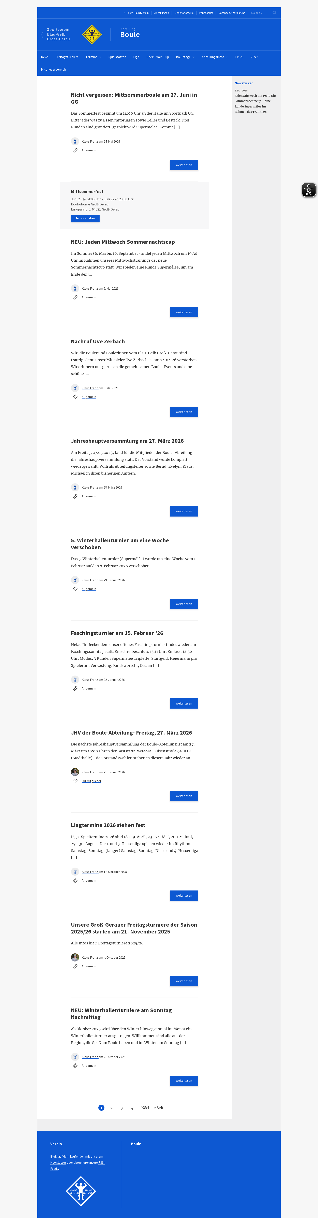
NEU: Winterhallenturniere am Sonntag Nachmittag (121, 1018)
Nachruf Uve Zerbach (98, 342)
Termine (91, 57)
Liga (136, 57)
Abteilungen (161, 13)
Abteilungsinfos (213, 57)
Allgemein (89, 150)
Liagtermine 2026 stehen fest (108, 828)
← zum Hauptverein (136, 13)
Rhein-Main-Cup (157, 57)
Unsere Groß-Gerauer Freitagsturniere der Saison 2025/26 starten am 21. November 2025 (134, 932)
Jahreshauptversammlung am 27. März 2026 (127, 442)
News (44, 57)
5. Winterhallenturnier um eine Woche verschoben (120, 546)
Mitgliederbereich (53, 69)
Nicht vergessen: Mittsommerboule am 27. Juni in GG (134, 98)
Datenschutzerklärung (232, 13)
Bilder (254, 57)
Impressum (206, 13)
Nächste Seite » (155, 1113)
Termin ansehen (85, 219)
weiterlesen (183, 165)
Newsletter (58, 1162)
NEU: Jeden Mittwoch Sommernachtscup (123, 242)
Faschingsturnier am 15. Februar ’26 (117, 635)
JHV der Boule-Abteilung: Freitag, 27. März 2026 (131, 735)
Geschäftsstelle (184, 13)
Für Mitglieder (91, 784)
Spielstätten (117, 57)
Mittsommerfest (87, 192)
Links (239, 57)
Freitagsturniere (67, 57)
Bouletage (183, 57)
